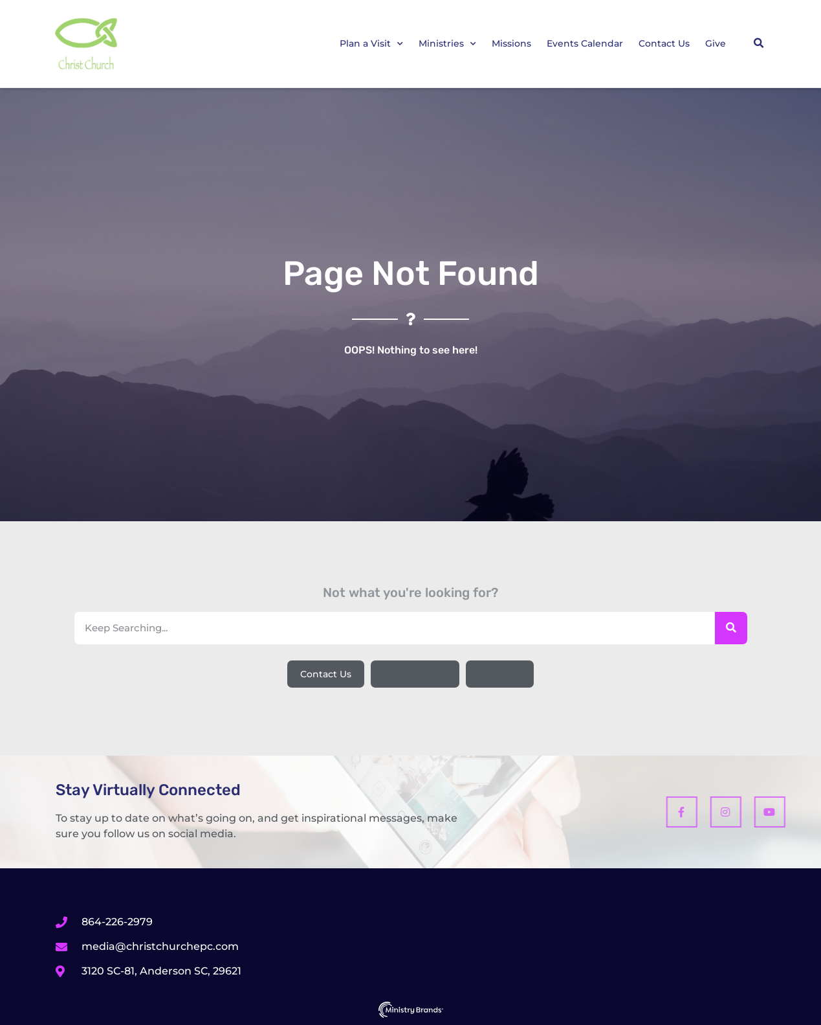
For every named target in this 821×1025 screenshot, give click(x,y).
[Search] (731, 628)
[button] (759, 43)
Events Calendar (585, 43)
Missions (511, 43)
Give (715, 43)
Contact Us (664, 43)
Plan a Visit (371, 44)
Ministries (447, 44)
